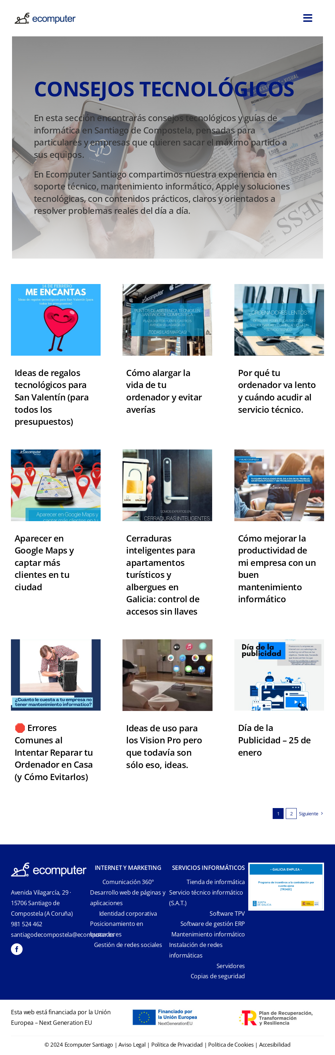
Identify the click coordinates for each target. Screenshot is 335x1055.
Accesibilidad (275, 1044)
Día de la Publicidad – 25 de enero (274, 740)
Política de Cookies (230, 1044)
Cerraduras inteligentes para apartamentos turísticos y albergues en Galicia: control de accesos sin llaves (162, 575)
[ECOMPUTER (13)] (279, 642)
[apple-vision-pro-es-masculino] (167, 642)
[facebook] (17, 949)
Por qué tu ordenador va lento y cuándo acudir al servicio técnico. (277, 391)
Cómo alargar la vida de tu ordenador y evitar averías (164, 391)
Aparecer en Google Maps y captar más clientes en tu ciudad (44, 562)
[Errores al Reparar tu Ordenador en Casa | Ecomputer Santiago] (56, 642)
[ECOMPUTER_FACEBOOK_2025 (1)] (56, 452)
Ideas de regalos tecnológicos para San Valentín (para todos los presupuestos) (52, 397)
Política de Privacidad (177, 1044)
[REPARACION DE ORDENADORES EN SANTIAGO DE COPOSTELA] (167, 287)
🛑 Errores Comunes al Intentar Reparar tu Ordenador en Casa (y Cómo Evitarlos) (54, 752)
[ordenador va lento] (279, 287)
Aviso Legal (131, 1044)
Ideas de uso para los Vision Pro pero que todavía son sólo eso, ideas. (164, 746)
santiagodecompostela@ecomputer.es (62, 935)
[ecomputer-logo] (45, 16)
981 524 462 (26, 924)
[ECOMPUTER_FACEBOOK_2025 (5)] (56, 287)
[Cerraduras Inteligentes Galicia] (167, 452)
